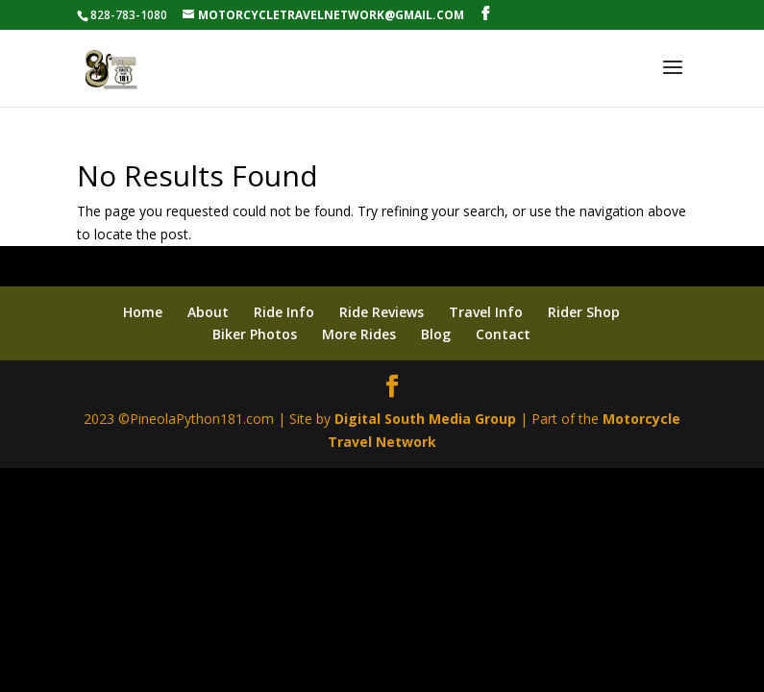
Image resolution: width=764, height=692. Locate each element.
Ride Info (284, 312)
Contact (503, 334)
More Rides (359, 334)
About (208, 312)
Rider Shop (584, 312)
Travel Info (486, 312)
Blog (436, 334)
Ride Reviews (381, 312)
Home (142, 312)
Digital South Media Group (425, 418)
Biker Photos (254, 334)
